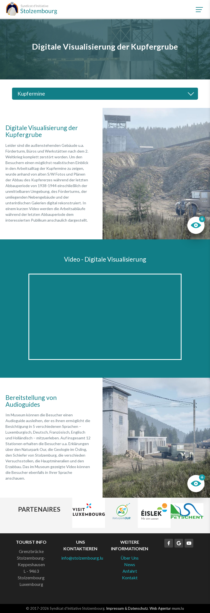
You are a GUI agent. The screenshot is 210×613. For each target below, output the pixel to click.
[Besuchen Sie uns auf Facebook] (168, 543)
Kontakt (130, 577)
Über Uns (130, 557)
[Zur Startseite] (31, 8)
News (129, 564)
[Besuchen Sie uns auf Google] (178, 543)
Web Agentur (160, 608)
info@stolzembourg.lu (82, 557)
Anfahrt (129, 571)
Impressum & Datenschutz (127, 608)
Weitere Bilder (156, 173)
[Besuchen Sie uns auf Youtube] (189, 543)
